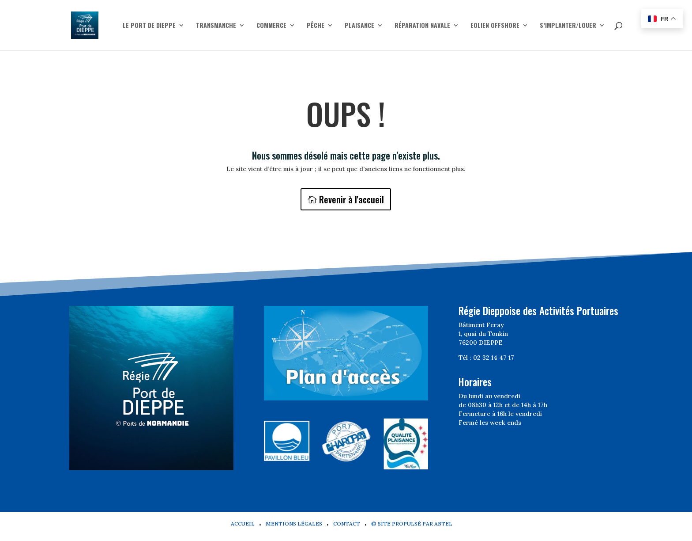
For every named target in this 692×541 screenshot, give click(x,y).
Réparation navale (422, 26)
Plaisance (359, 26)
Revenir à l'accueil (351, 199)
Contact (346, 523)
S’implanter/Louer (568, 26)
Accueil (243, 523)
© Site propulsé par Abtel (411, 523)
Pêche (315, 26)
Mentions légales (294, 523)
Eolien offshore (494, 26)
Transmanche (216, 26)
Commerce (271, 26)
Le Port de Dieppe (149, 26)
